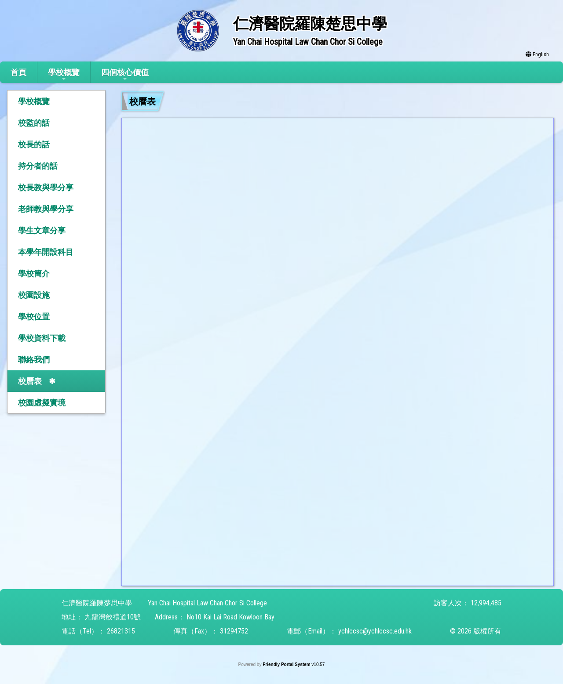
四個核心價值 (125, 75)
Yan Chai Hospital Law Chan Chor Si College (207, 603)
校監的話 (34, 122)
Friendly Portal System (287, 664)
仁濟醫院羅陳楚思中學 (97, 603)
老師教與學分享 (45, 209)
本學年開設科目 (45, 252)
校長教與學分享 (45, 187)
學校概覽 (64, 75)
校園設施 (34, 295)
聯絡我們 (34, 359)
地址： (72, 617)
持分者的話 (38, 165)
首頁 (18, 72)
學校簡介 (34, 273)
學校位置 (34, 316)
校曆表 (30, 381)
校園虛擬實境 (42, 402)
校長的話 (34, 144)
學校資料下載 (42, 338)
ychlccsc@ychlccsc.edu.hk (375, 631)
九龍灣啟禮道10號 (112, 617)
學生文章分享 (42, 230)
